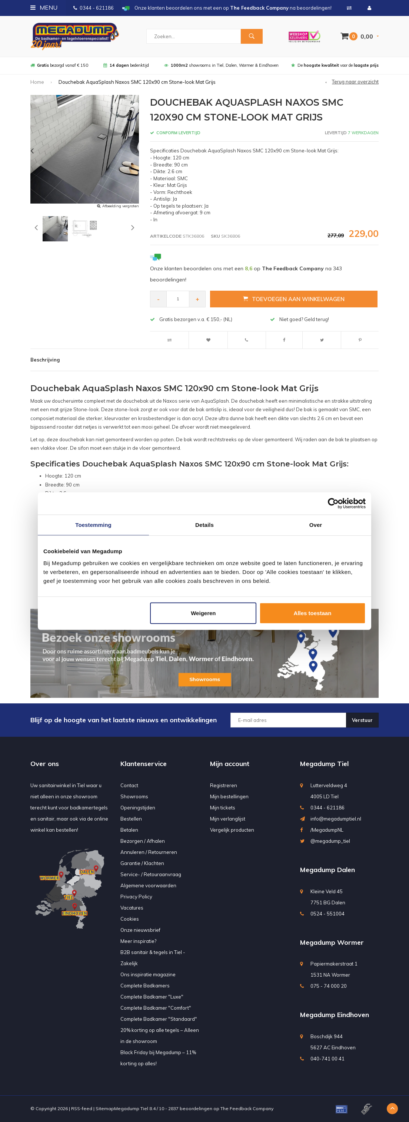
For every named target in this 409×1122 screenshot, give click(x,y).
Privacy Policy (136, 897)
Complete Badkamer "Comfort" (155, 1008)
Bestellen (131, 819)
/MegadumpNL (326, 830)
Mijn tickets (222, 808)
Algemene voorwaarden (148, 885)
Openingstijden (137, 808)
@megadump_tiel (330, 841)
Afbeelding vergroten (120, 206)
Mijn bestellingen (229, 796)
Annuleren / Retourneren (148, 852)
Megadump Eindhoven (334, 1014)
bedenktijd (126, 65)
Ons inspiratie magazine (148, 974)
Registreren (223, 785)
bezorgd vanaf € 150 (59, 65)
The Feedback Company (246, 1108)
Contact (129, 785)
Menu (43, 7)
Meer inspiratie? (138, 941)
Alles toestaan (313, 613)
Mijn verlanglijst (227, 819)
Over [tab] (315, 525)
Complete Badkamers (145, 986)
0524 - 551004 (327, 914)
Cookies (129, 919)
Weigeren (203, 613)
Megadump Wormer (332, 942)
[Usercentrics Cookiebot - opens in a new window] (333, 503)
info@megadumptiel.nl (335, 819)
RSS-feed (81, 1108)
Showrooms (134, 796)
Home (37, 82)
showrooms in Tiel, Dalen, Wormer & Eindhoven (221, 65)
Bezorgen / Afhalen (142, 841)
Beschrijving (45, 360)
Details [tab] (204, 525)
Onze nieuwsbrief (140, 930)
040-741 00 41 (327, 1059)
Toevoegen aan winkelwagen (294, 299)
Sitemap (105, 1108)
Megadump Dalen (327, 869)
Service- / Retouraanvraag (150, 874)
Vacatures (131, 908)
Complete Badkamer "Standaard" (158, 1019)
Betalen (129, 830)
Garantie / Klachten (142, 863)
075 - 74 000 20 (328, 986)
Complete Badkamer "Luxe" (151, 997)
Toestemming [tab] (93, 525)
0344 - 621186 (93, 8)
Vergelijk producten (232, 830)
